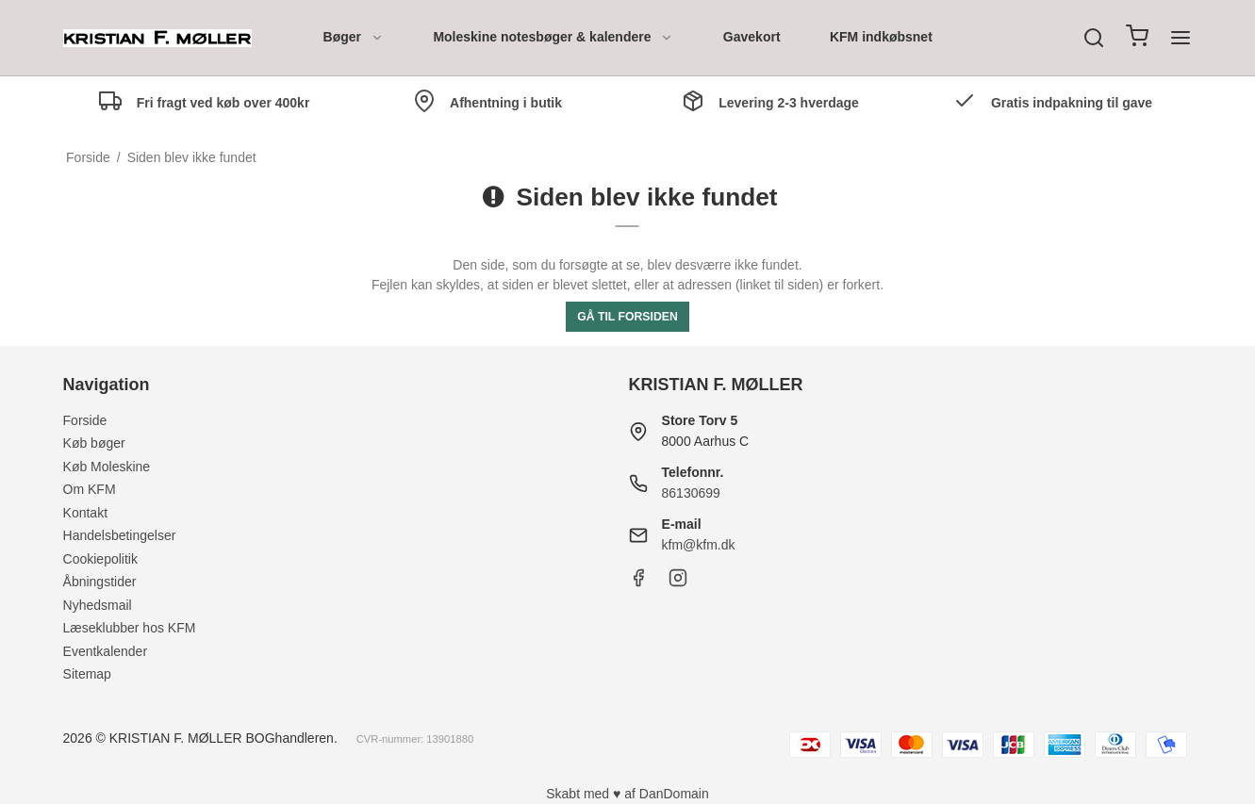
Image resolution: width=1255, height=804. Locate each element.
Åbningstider (100, 581)
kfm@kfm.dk (698, 544)
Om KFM (89, 489)
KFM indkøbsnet (881, 36)
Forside (85, 420)
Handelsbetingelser (119, 535)
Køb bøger (94, 443)
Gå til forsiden (627, 316)
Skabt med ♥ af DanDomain (627, 793)
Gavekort (752, 36)
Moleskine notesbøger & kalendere (553, 36)
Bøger (353, 36)
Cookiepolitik (100, 558)
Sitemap (87, 673)
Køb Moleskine (107, 466)
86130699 (691, 492)
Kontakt (85, 512)
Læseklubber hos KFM (129, 627)
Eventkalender (105, 651)
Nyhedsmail (97, 605)
